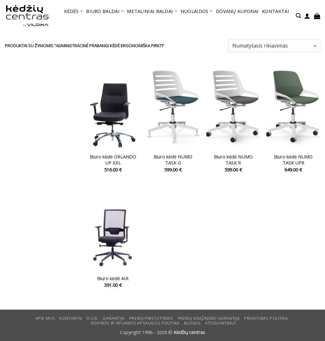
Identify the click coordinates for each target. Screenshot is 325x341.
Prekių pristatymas (151, 318)
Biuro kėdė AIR (113, 278)
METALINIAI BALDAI (152, 11)
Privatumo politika (266, 318)
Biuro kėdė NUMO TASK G (173, 160)
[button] (298, 16)
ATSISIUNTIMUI (220, 323)
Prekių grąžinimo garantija (209, 318)
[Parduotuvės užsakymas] (274, 46)
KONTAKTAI (275, 11)
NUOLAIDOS (197, 11)
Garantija (114, 318)
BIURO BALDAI (105, 11)
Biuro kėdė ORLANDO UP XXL (113, 160)
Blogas (192, 323)
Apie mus (45, 318)
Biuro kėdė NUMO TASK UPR (293, 160)
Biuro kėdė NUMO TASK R (233, 160)
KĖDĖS (73, 11)
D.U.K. (93, 318)
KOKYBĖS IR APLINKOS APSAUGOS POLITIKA (135, 323)
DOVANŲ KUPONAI (237, 11)
